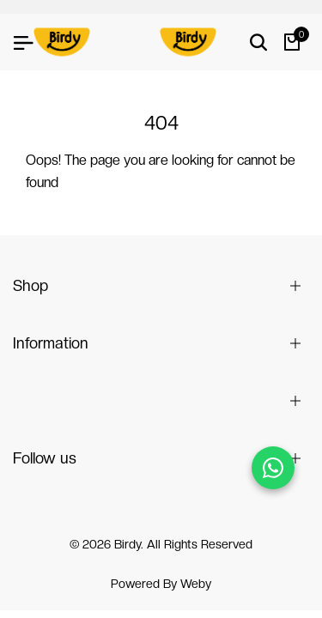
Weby (195, 584)
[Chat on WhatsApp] (273, 467)
